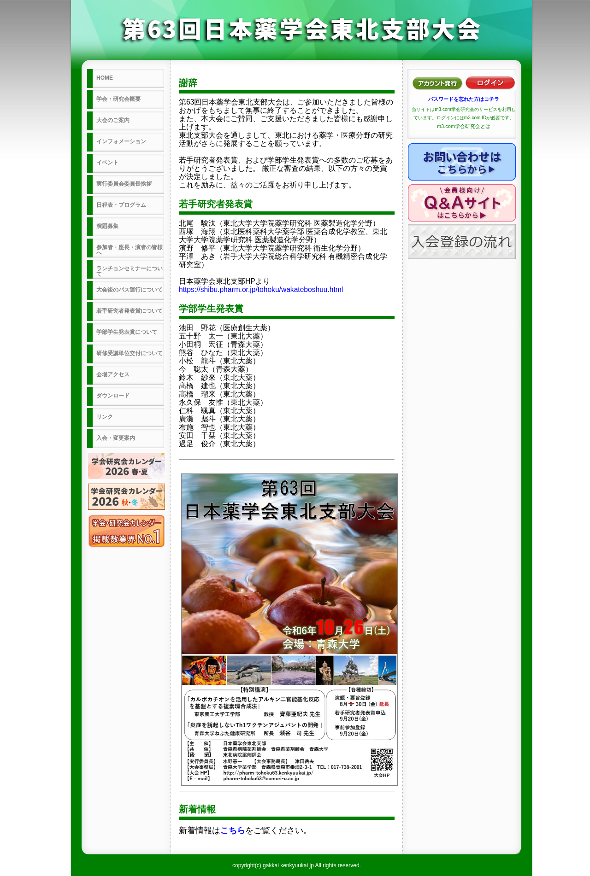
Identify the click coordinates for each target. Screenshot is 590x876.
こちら (232, 830)
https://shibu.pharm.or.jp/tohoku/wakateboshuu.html (261, 289)
